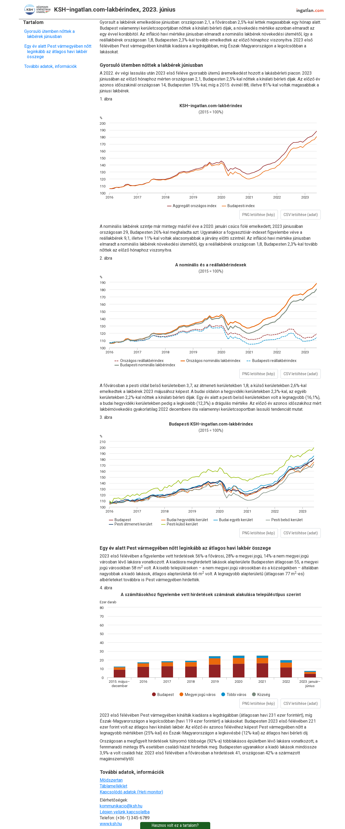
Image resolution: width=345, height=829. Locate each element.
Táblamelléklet (113, 786)
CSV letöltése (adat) (301, 215)
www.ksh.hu (111, 823)
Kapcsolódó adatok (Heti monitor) (131, 792)
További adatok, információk (52, 66)
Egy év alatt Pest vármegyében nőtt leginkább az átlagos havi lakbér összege (59, 51)
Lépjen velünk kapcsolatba (125, 811)
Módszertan (111, 780)
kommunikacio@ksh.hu (121, 806)
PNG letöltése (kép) (258, 215)
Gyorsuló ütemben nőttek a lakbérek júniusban (51, 34)
